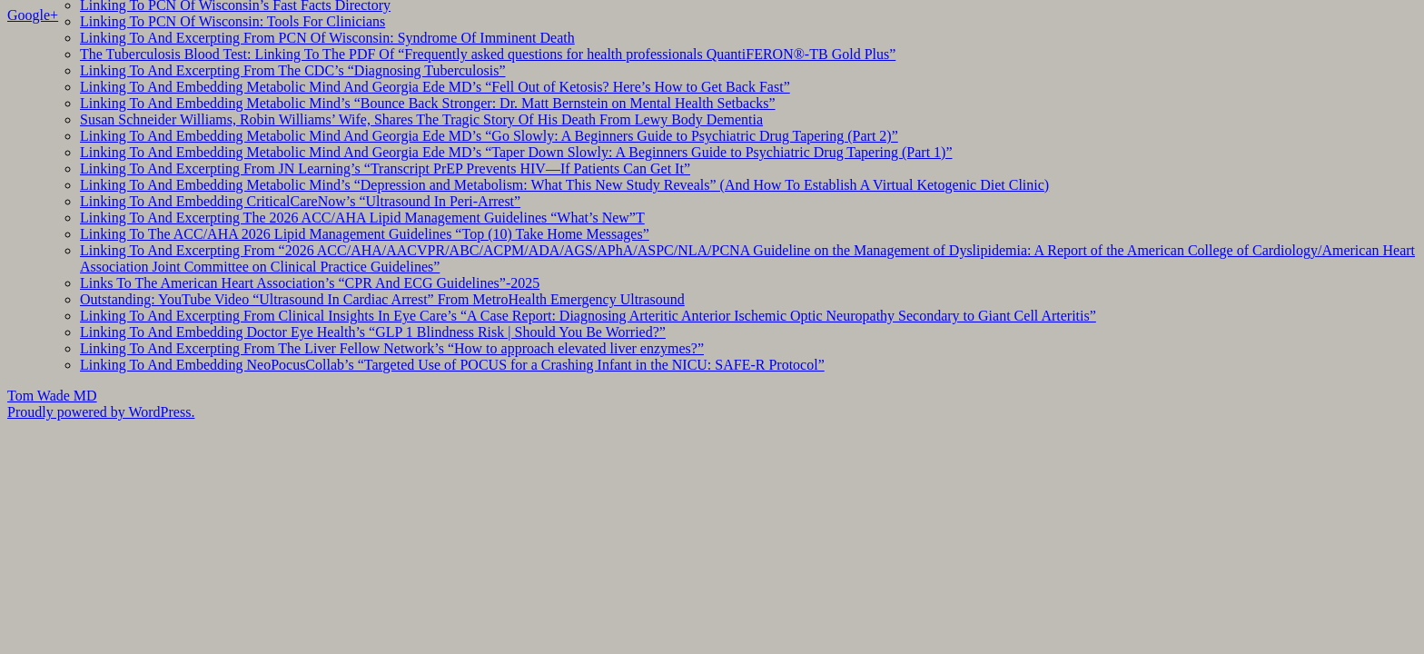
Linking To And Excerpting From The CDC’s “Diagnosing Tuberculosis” (293, 70)
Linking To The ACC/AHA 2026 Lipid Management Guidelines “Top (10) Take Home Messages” (364, 234)
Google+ (32, 15)
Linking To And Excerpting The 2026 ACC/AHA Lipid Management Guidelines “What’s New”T (362, 217)
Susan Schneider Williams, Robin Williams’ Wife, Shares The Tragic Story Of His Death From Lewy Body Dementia (421, 119)
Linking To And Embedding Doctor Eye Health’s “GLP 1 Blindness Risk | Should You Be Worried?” (373, 332)
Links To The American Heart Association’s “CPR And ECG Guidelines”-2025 (309, 283)
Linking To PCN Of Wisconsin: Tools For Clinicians (232, 21)
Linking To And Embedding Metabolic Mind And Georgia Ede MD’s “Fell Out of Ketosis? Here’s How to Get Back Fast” (435, 86)
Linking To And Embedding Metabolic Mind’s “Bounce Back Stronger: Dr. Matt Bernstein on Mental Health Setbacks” (428, 103)
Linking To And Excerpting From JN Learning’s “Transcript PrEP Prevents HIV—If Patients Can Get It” (385, 168)
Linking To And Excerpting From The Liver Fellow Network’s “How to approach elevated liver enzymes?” (392, 348)
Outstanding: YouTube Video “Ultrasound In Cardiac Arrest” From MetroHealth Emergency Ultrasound (382, 299)
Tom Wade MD (52, 395)
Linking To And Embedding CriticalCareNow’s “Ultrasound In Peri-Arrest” (300, 201)
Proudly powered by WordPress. (100, 412)
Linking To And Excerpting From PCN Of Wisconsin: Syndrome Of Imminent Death (327, 37)
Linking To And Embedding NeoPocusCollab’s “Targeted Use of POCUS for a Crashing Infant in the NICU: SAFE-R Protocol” (452, 364)
